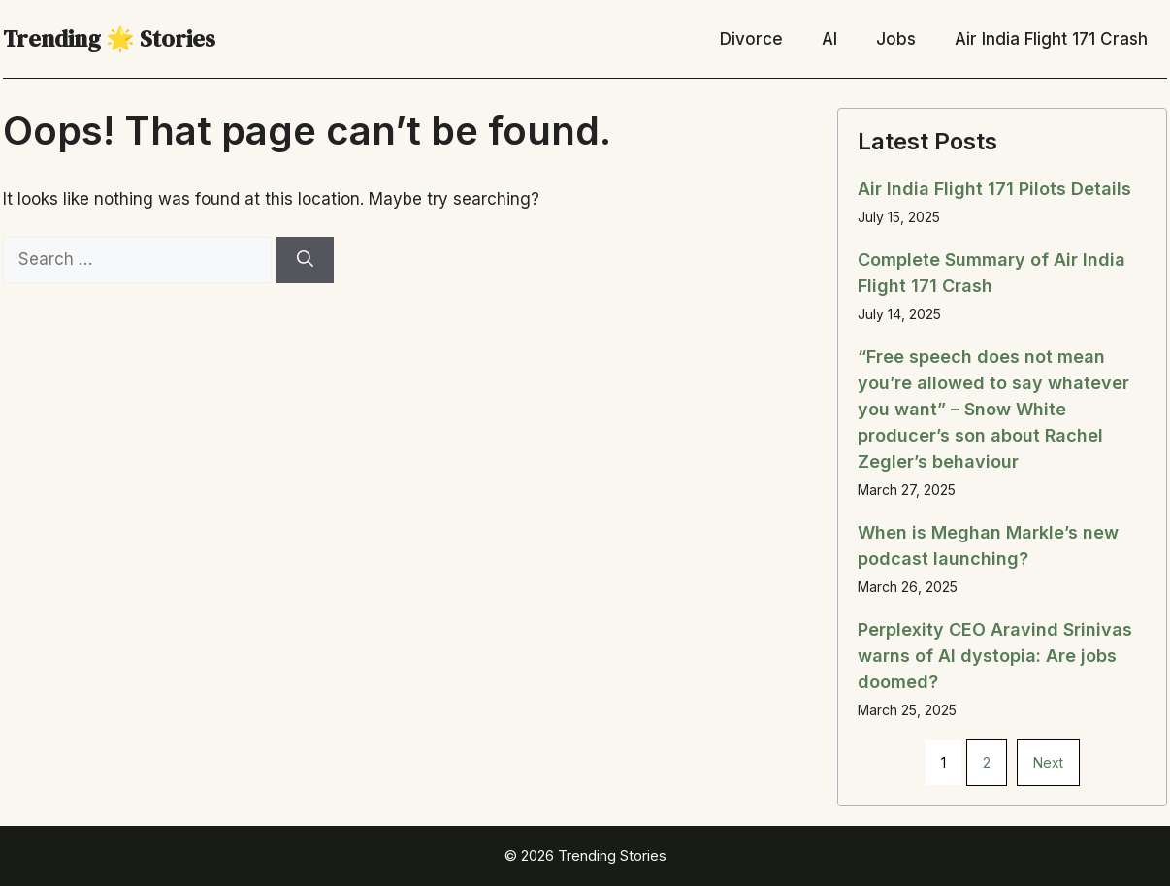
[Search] (305, 260)
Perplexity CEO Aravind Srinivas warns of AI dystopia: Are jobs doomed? (995, 655)
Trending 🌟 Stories (109, 38)
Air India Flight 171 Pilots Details (994, 189)
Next (1048, 762)
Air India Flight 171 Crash (1051, 39)
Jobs (896, 39)
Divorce (751, 39)
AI (829, 39)
